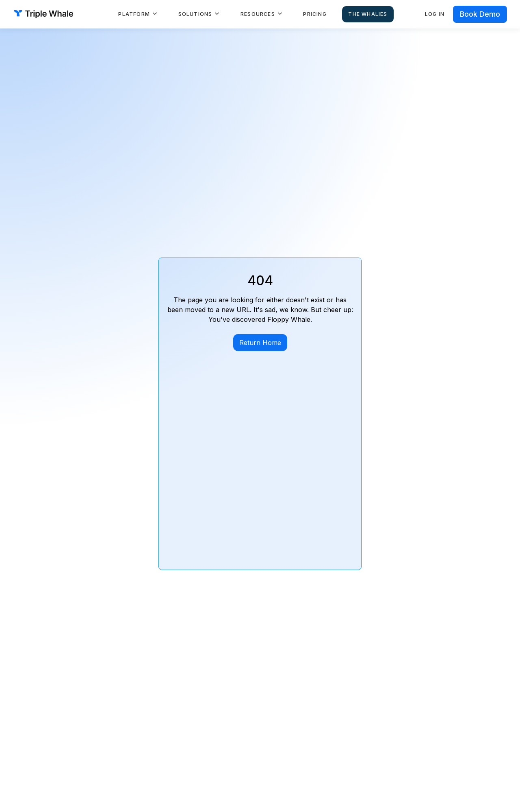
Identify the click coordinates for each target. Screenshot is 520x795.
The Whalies (367, 14)
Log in (434, 14)
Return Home (260, 343)
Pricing (314, 14)
